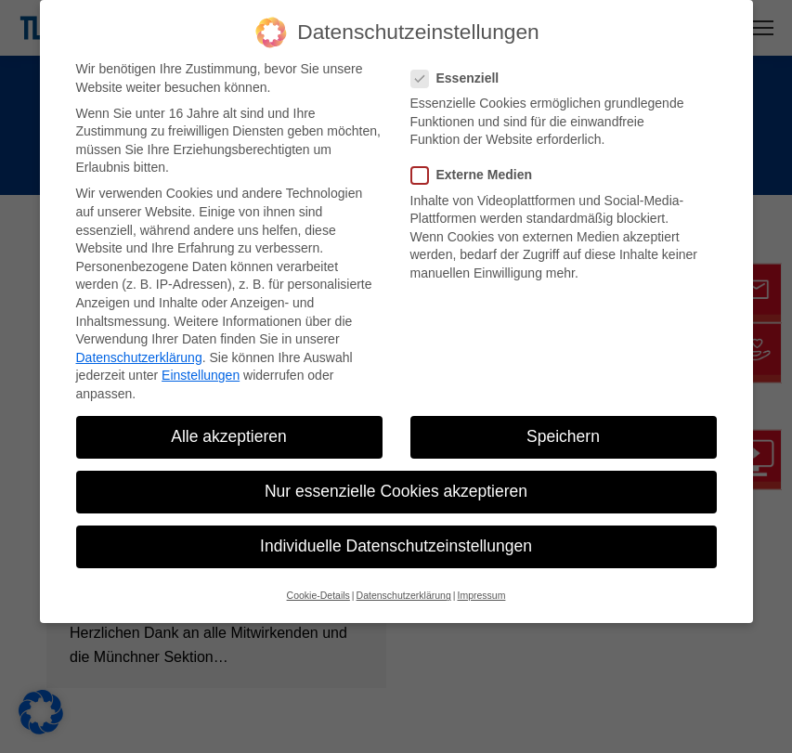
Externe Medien (477, 175)
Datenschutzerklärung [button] (404, 595)
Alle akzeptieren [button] (229, 436)
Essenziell (461, 78)
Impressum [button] (481, 595)
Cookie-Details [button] (318, 595)
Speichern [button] (563, 436)
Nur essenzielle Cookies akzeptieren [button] (396, 491)
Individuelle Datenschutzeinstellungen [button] (396, 546)
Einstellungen (201, 375)
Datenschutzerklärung (139, 357)
